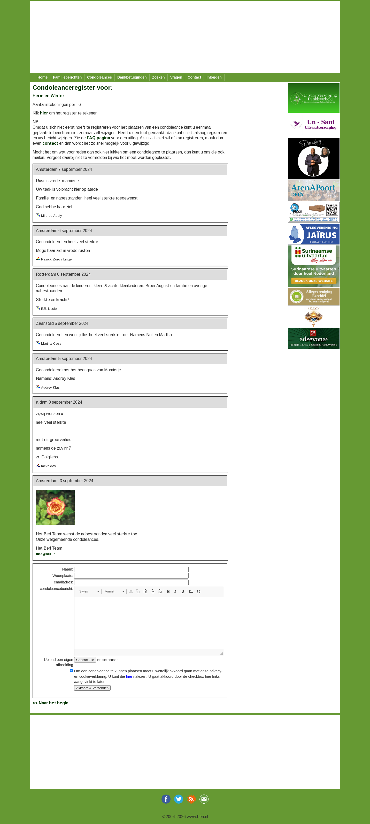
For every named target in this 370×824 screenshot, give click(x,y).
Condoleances (99, 77)
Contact (194, 77)
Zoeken (158, 77)
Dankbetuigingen (132, 77)
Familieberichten (67, 77)
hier (44, 113)
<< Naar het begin (50, 703)
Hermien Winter (48, 96)
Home (42, 77)
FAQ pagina (98, 138)
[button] (89, 591)
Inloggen (213, 77)
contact (50, 143)
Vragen (176, 77)
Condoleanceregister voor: (73, 87)
